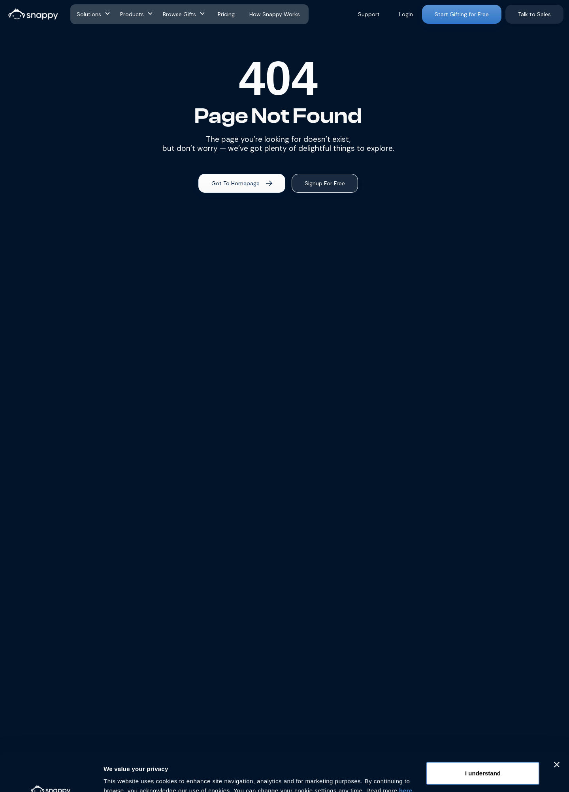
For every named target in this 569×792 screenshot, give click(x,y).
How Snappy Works (274, 14)
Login (406, 14)
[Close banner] (557, 729)
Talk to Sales (534, 14)
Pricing (226, 14)
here (406, 754)
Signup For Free (325, 183)
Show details (122, 776)
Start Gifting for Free (462, 14)
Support (369, 14)
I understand (483, 737)
